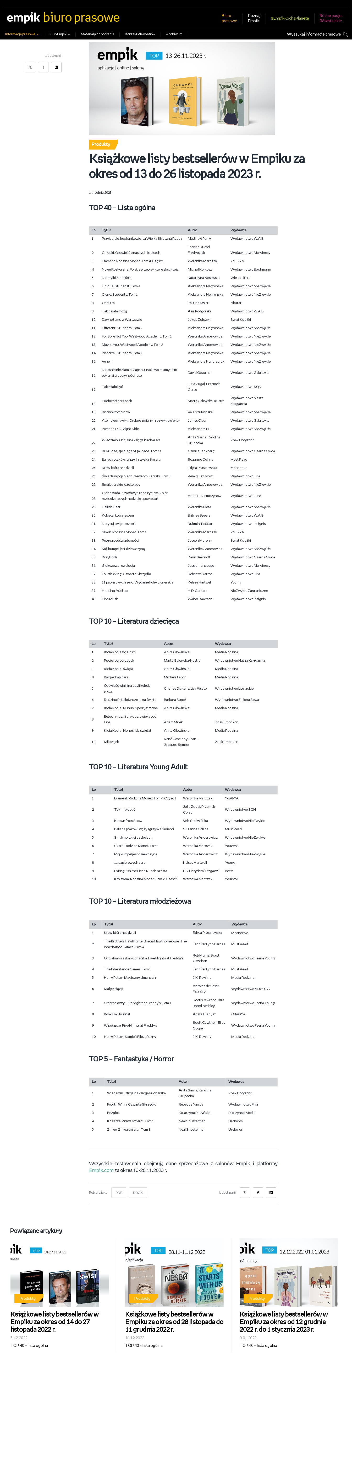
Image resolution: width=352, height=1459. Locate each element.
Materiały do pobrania (97, 34)
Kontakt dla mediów (140, 34)
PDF (119, 1192)
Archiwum (174, 34)
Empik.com (101, 1170)
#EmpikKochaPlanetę (290, 18)
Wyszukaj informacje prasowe (314, 34)
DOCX (138, 1192)
